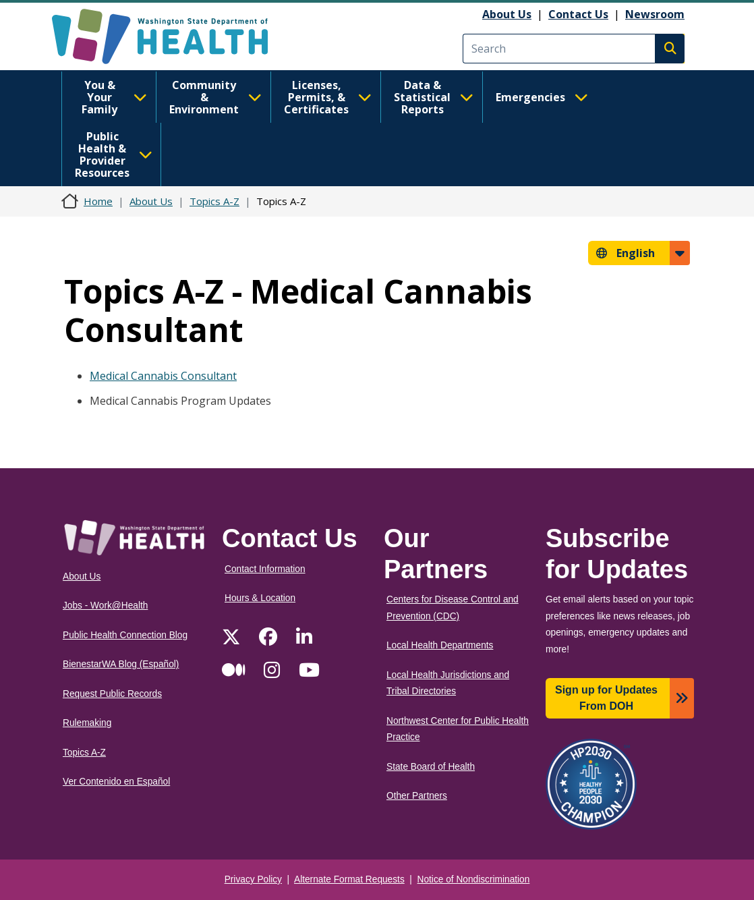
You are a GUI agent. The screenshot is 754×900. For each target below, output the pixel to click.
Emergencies (542, 97)
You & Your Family (114, 97)
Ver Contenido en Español (116, 782)
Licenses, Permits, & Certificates (328, 97)
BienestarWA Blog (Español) (121, 664)
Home (98, 201)
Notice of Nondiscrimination (473, 879)
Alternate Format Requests (349, 879)
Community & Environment (215, 97)
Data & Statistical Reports (433, 97)
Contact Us (578, 14)
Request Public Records (112, 694)
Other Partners (416, 796)
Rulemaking (87, 723)
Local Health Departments (439, 645)
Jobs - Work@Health (105, 605)
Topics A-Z (214, 201)
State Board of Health (430, 767)
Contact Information (265, 569)
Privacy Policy (253, 879)
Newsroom (655, 14)
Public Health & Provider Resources (113, 154)
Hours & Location (260, 598)
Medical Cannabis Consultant (163, 375)
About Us (506, 14)
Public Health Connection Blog (125, 635)
